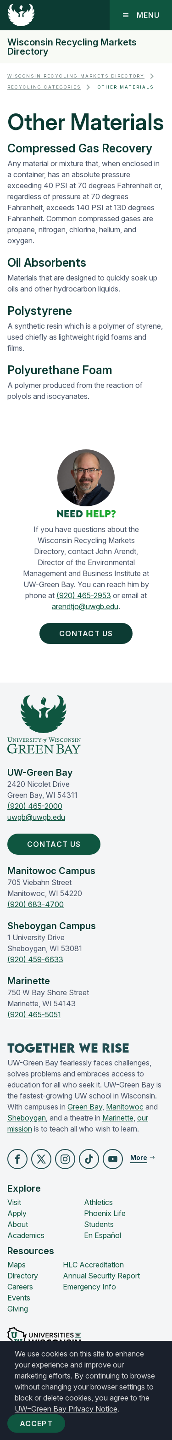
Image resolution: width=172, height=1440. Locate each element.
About (17, 1224)
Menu (141, 15)
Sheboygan (26, 1117)
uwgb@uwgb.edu (36, 817)
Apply (17, 1213)
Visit (14, 1202)
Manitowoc (125, 1106)
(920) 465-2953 (83, 595)
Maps (16, 1264)
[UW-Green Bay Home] (21, 15)
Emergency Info (89, 1286)
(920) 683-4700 (35, 904)
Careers (20, 1286)
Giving (17, 1308)
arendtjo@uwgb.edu (85, 606)
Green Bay (84, 1106)
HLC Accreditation (93, 1264)
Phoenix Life (105, 1213)
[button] (17, 1159)
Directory (22, 1275)
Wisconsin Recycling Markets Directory (72, 47)
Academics (25, 1235)
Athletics (98, 1202)
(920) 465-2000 (34, 806)
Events (18, 1297)
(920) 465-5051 (34, 1014)
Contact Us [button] (88, 633)
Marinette (117, 1117)
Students (99, 1224)
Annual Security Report (101, 1275)
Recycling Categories (44, 87)
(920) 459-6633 (35, 959)
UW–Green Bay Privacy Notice (66, 1408)
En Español (102, 1235)
